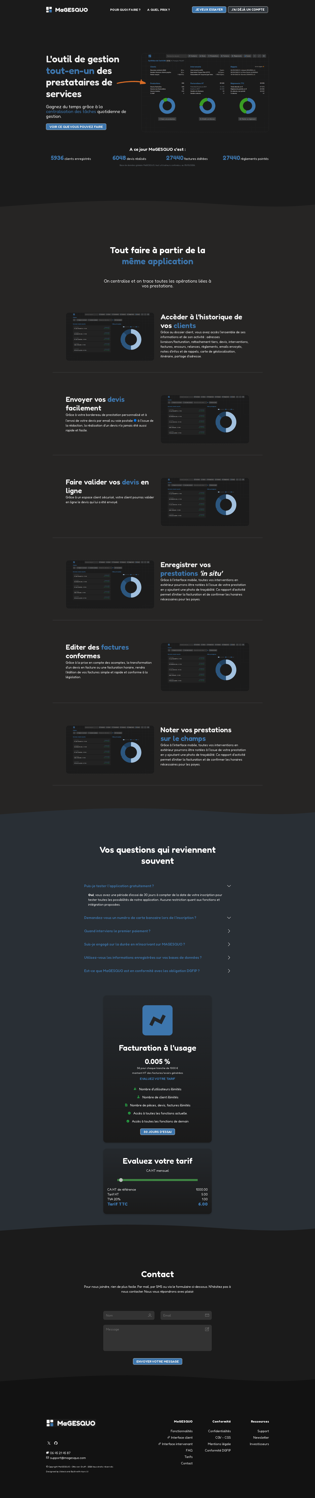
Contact (187, 1463)
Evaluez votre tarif (157, 1079)
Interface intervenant (175, 1444)
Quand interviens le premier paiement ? (117, 931)
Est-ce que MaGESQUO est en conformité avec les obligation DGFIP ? (142, 970)
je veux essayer (209, 9)
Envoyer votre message (157, 1361)
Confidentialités (219, 1431)
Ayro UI (84, 1471)
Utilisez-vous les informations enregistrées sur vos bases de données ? (143, 957)
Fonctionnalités (182, 1431)
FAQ (189, 1450)
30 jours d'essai (158, 1132)
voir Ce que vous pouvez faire (76, 127)
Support (263, 1431)
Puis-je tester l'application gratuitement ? (119, 886)
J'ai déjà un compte (248, 9)
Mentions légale (219, 1444)
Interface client (180, 1437)
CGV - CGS (223, 1437)
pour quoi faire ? (125, 10)
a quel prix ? (158, 10)
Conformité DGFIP (218, 1450)
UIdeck (62, 1471)
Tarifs (188, 1457)
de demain (181, 1121)
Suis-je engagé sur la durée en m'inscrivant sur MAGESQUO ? (134, 944)
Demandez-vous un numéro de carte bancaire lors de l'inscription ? (140, 917)
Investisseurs (259, 1444)
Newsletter (261, 1437)
